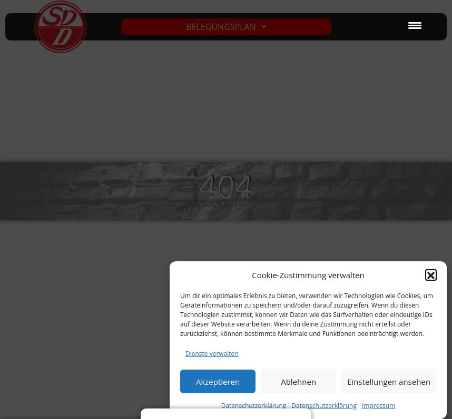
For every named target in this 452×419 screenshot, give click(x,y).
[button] (431, 279)
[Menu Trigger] (414, 25)
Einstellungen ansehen (388, 386)
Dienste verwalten (212, 357)
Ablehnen (298, 386)
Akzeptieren (218, 386)
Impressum (378, 409)
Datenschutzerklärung (324, 409)
